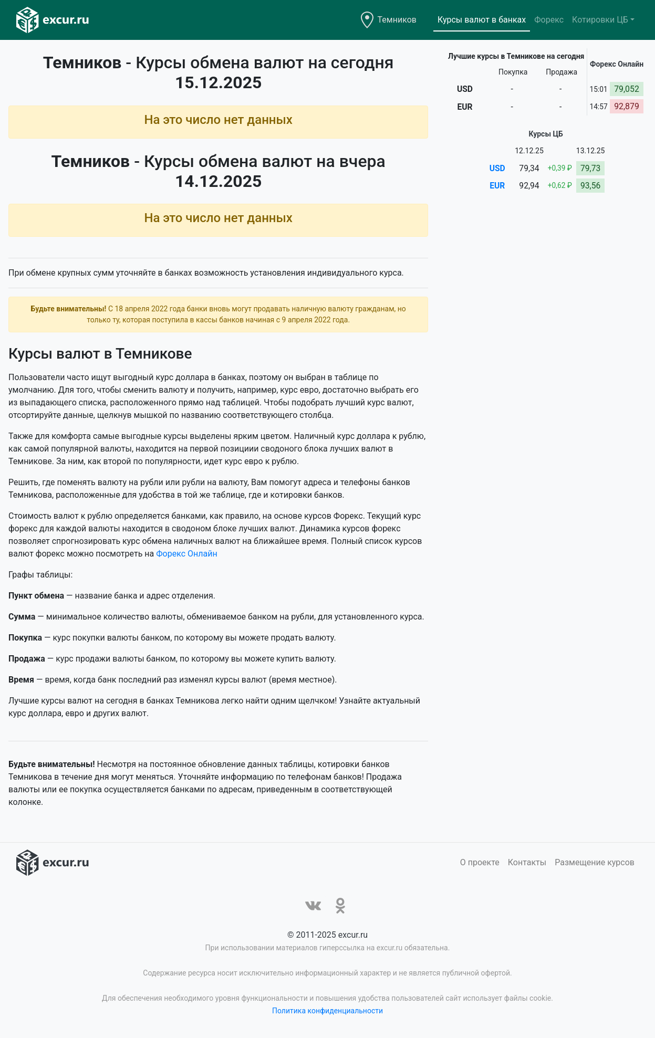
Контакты (527, 862)
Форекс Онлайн (186, 554)
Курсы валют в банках (482, 20)
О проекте (480, 862)
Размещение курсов (595, 862)
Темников (397, 20)
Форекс (549, 20)
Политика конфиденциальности (327, 1010)
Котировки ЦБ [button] (600, 20)
